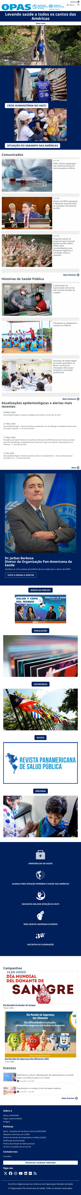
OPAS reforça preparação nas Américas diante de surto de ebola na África (64, 165)
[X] (5, 1174)
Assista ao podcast (40, 590)
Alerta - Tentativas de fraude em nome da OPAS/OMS (24, 1131)
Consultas (7, 1156)
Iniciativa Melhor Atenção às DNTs (40, 904)
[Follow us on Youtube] (21, 1174)
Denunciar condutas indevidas (40, 1162)
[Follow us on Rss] (35, 1174)
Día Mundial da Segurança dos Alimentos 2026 (27, 1058)
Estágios (6, 1121)
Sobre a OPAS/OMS (11, 1115)
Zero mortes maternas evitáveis (41, 924)
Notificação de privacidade (14, 1140)
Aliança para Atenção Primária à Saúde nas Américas (40, 883)
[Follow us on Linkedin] (25, 1174)
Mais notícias (69, 275)
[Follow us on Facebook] (10, 1174)
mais (73, 467)
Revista (40, 737)
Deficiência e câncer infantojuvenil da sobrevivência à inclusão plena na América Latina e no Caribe (45, 1076)
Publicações (40, 630)
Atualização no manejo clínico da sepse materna (39, 1088)
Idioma (75, 2)
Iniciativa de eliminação (40, 944)
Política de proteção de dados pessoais (19, 1143)
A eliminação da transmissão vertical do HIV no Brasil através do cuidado (64, 289)
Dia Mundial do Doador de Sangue (19, 1005)
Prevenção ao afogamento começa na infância (65, 324)
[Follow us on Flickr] (30, 1174)
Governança (40, 684)
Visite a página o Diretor (21, 574)
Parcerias (40, 790)
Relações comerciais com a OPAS (16, 1134)
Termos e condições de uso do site (17, 1146)
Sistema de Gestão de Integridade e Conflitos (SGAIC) (24, 1137)
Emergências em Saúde (40, 863)
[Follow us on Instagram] (15, 1174)
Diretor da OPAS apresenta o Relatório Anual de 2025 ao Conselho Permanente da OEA (65, 204)
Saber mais (40, 23)
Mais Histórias (69, 399)
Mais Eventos (68, 1098)
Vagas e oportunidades (12, 1118)
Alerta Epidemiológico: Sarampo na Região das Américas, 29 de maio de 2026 (32, 415)
